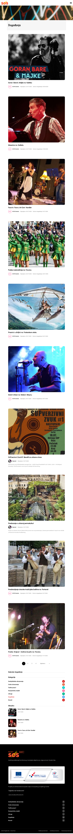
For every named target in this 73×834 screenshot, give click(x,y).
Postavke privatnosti (67, 831)
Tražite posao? (36, 688)
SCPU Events (15, 86)
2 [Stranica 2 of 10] (27, 664)
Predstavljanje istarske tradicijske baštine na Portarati (29, 590)
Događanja (36, 697)
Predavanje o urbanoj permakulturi (21, 524)
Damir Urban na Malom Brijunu (20, 395)
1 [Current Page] (23, 664)
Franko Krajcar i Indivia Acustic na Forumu (24, 652)
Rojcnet (14, 461)
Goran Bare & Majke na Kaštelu (20, 82)
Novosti (36, 700)
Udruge (36, 694)
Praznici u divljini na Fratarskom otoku (22, 332)
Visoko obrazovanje (36, 685)
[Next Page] (43, 664)
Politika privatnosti (44, 831)
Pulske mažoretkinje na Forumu (20, 270)
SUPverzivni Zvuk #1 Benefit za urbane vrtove (25, 457)
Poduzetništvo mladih (36, 691)
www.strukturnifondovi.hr (16, 795)
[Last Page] (49, 664)
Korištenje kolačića (55, 831)
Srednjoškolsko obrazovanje (36, 682)
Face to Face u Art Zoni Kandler (20, 207)
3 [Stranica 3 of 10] (31, 664)
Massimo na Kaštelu (16, 145)
